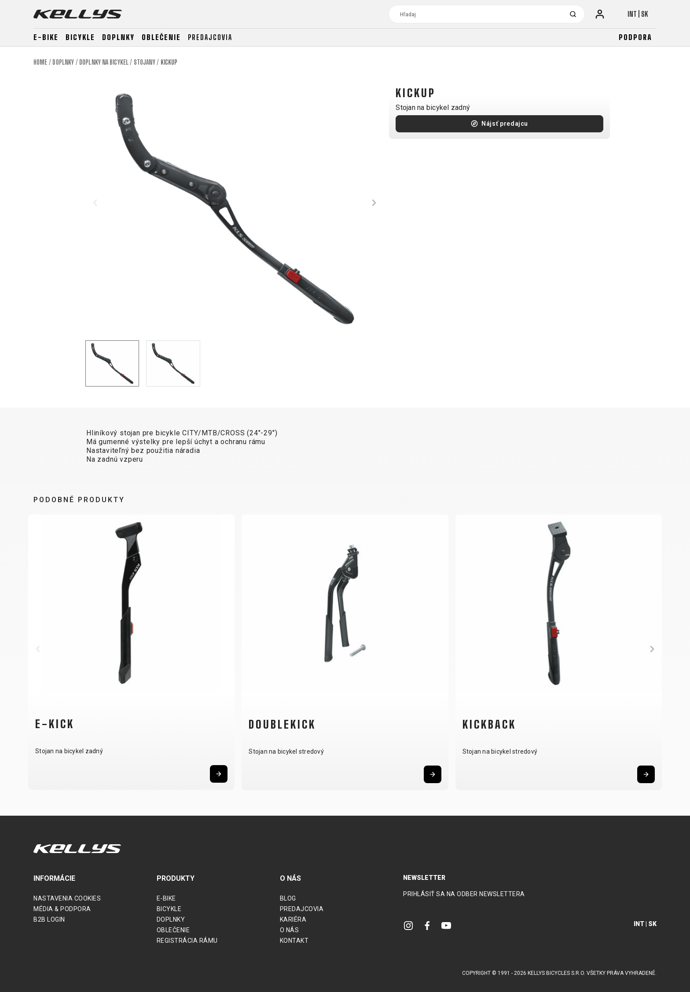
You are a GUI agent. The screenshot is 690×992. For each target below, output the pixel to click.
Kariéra (293, 919)
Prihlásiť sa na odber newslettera (464, 893)
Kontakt (294, 940)
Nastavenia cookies (67, 898)
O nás (289, 930)
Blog (288, 898)
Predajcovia (210, 37)
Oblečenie (161, 37)
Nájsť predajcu (504, 123)
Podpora (635, 37)
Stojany (144, 62)
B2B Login (49, 919)
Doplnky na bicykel (103, 62)
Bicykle (80, 37)
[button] (95, 202)
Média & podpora (62, 908)
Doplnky (118, 37)
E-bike (46, 37)
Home (40, 62)
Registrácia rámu (187, 940)
